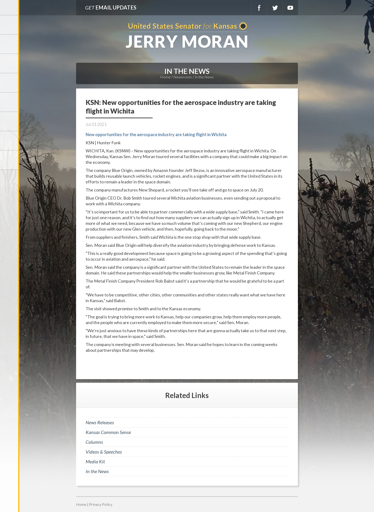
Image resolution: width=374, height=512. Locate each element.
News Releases (100, 422)
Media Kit (95, 461)
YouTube (290, 7)
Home (165, 77)
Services (9, 63)
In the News (204, 77)
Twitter (274, 7)
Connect (9, 140)
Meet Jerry (9, 44)
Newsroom (9, 82)
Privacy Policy (100, 504)
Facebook (259, 7)
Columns (94, 442)
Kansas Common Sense (108, 432)
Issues (9, 102)
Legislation (9, 121)
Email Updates (110, 7)
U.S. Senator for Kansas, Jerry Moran (187, 35)
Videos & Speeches (104, 452)
